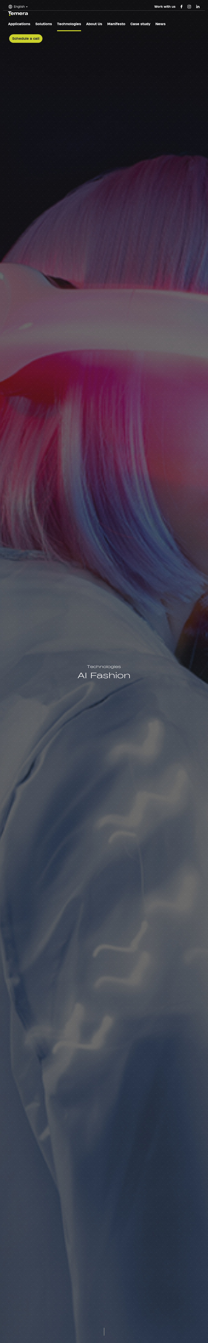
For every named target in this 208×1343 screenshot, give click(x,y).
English (19, 7)
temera (18, 14)
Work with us (165, 7)
